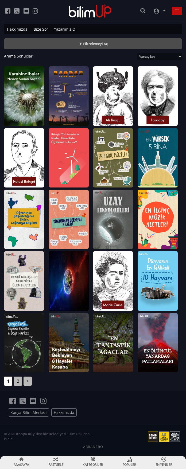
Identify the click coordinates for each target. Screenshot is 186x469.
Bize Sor (41, 29)
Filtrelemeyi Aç (95, 43)
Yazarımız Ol (65, 29)
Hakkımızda (17, 29)
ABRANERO (93, 446)
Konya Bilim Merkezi (28, 412)
